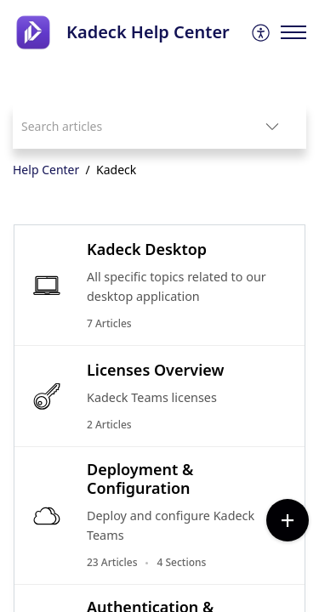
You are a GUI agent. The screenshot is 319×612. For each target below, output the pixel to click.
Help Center (46, 170)
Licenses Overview (155, 369)
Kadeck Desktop (147, 249)
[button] (261, 32)
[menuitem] (261, 32)
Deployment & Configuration (140, 478)
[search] (125, 126)
